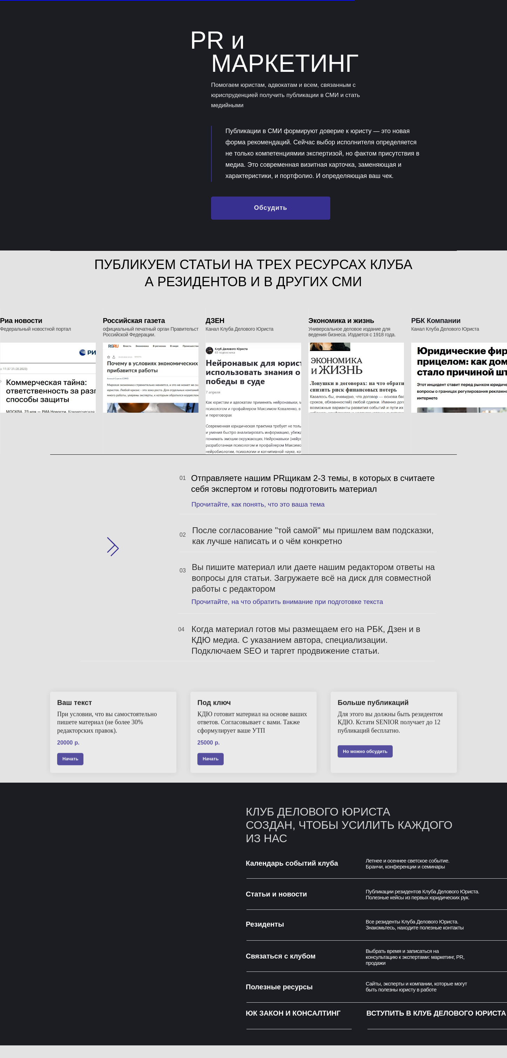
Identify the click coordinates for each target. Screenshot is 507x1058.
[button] (270, 208)
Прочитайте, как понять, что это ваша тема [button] (258, 504)
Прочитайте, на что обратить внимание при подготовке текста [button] (287, 601)
